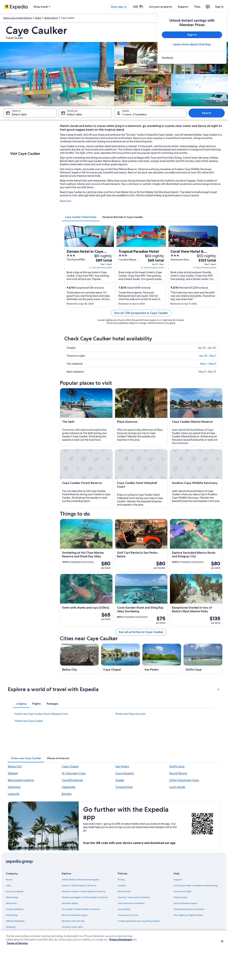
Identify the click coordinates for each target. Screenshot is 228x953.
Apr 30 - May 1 (207, 355)
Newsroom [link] (11, 903)
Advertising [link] (11, 915)
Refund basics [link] (181, 897)
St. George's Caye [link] (74, 773)
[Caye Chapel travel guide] (120, 659)
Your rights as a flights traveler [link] (188, 915)
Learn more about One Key (192, 44)
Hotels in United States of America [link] (79, 885)
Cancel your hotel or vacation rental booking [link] (196, 885)
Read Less (65, 201)
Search (206, 113)
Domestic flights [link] (70, 903)
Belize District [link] (51, 17)
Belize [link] (38, 17)
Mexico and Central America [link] (18, 17)
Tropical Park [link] (124, 787)
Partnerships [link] (12, 897)
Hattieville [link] (68, 787)
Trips (197, 6)
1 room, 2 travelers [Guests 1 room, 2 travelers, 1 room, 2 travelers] (134, 114)
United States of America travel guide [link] (80, 879)
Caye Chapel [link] (70, 766)
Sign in (219, 6)
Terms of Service (17, 943)
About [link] (9, 879)
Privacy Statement (120, 939)
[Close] (222, 941)
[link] (192, 58)
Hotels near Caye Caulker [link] (29, 721)
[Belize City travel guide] (79, 659)
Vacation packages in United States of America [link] (85, 897)
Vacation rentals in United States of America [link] (83, 891)
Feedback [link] (11, 926)
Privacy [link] (121, 879)
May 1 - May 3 (208, 363)
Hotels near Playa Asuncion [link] (130, 713)
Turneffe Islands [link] (72, 780)
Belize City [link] (15, 766)
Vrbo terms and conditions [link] (131, 903)
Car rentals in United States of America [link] (81, 909)
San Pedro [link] (122, 766)
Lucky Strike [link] (177, 787)
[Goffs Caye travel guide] (202, 659)
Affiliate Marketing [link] (15, 921)
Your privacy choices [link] (128, 915)
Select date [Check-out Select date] (74, 114)
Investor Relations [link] (14, 909)
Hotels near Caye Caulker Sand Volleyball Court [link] (41, 713)
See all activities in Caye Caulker (141, 632)
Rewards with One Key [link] (73, 921)
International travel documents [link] (189, 909)
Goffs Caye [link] (177, 766)
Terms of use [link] (124, 891)
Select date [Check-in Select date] (19, 114)
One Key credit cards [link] (72, 926)
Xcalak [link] (120, 780)
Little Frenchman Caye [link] (184, 780)
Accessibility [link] (124, 909)
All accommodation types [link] (74, 915)
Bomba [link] (66, 794)
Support (183, 6)
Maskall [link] (13, 773)
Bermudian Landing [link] (21, 780)
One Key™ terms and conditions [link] (134, 897)
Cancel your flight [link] (182, 891)
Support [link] (178, 879)
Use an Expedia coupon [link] (185, 903)
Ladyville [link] (13, 794)
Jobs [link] (8, 885)
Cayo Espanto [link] (125, 773)
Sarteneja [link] (14, 787)
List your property (160, 6)
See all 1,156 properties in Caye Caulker (141, 313)
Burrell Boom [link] (178, 773)
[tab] (80, 217)
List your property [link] (14, 891)
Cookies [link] (122, 885)
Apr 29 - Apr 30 (207, 347)
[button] (114, 689)
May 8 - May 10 (207, 371)
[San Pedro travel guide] (161, 659)
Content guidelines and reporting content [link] (139, 921)
